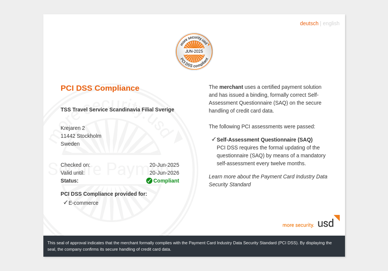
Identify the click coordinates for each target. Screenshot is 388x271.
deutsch (309, 23)
